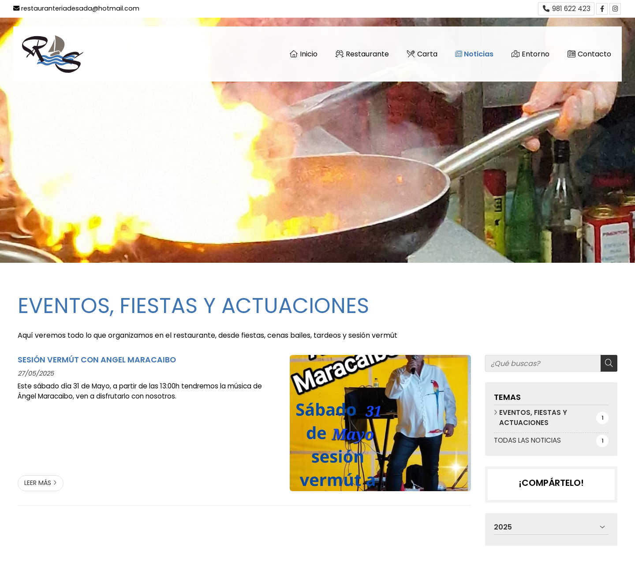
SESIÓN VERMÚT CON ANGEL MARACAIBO (97, 360)
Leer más (37, 482)
